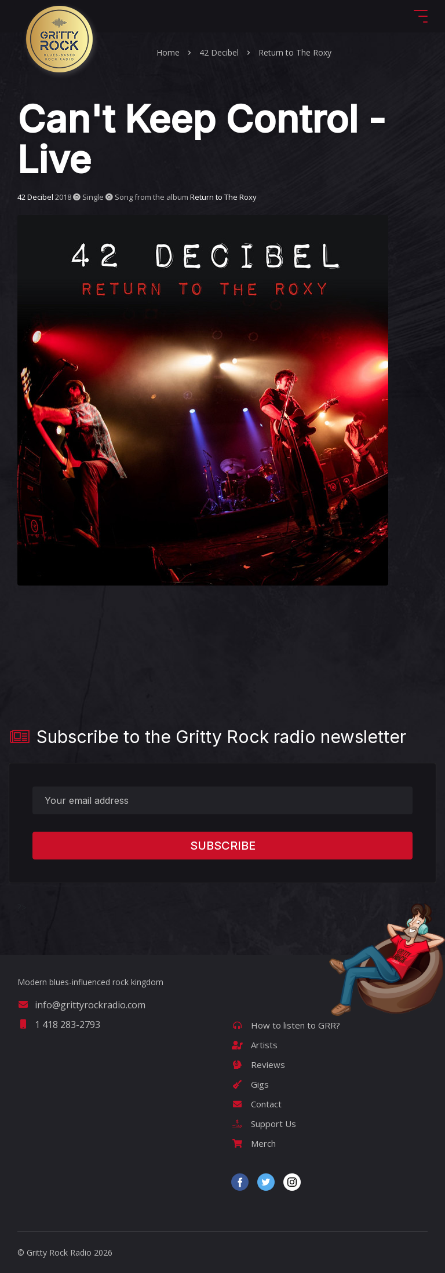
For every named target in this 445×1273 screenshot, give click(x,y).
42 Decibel (219, 52)
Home (168, 52)
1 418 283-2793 (58, 1024)
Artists (254, 1045)
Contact (256, 1104)
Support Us (263, 1123)
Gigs (250, 1084)
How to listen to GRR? (285, 1025)
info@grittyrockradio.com (81, 1004)
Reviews (258, 1064)
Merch (253, 1143)
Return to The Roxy (294, 52)
